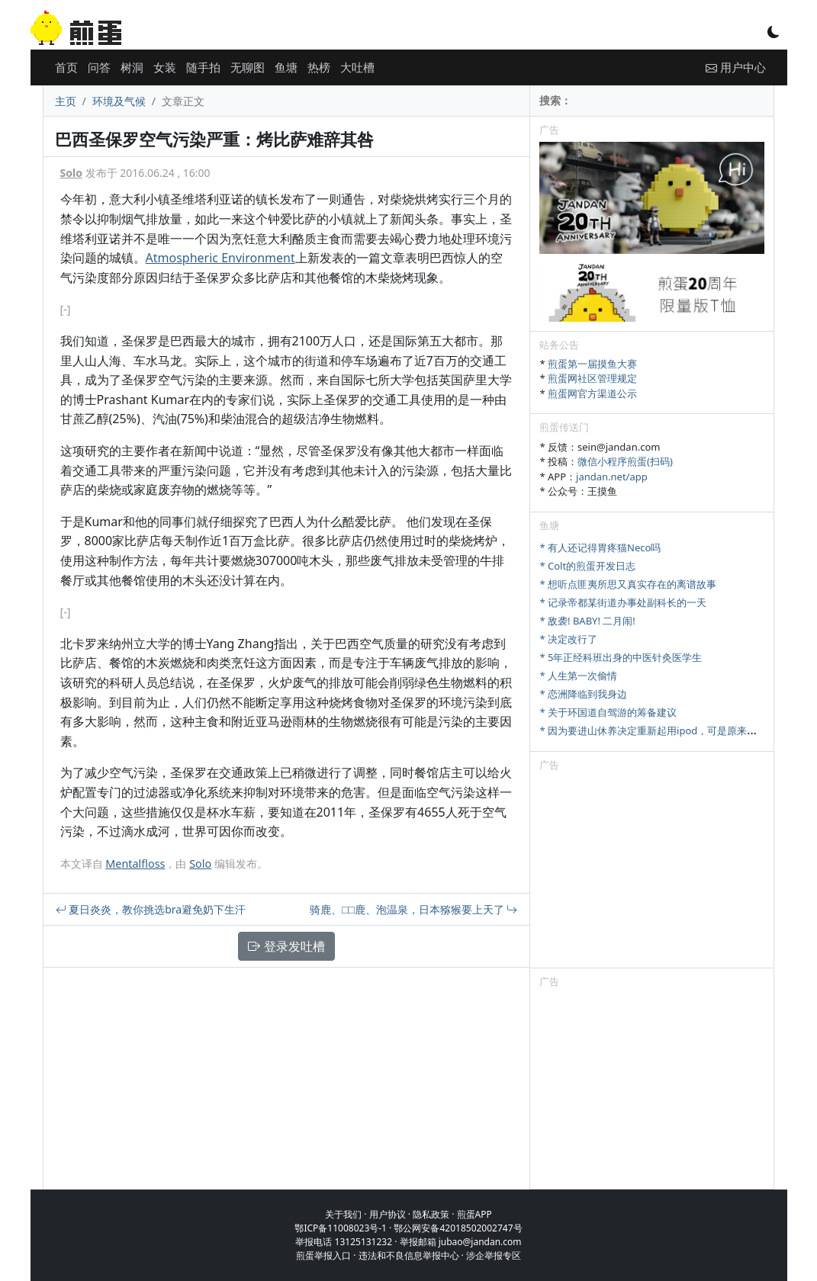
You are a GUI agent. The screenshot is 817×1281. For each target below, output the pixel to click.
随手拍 (203, 67)
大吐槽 (357, 67)
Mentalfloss (135, 863)
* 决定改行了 (568, 639)
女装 (164, 67)
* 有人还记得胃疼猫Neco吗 (600, 547)
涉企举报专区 (493, 1255)
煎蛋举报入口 (323, 1255)
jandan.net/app (612, 476)
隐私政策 (431, 1214)
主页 (65, 101)
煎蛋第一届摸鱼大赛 (592, 364)
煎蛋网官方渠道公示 (592, 393)
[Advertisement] (652, 872)
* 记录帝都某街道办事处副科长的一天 (622, 602)
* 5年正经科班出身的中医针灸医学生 (620, 657)
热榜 (318, 67)
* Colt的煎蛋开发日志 (587, 566)
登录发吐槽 (286, 946)
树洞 (132, 67)
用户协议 (387, 1214)
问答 (99, 67)
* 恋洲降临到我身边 (583, 694)
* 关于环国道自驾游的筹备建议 (608, 712)
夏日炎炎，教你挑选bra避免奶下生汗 (151, 909)
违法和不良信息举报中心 (409, 1255)
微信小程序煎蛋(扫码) (625, 461)
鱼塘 (286, 67)
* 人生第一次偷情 (578, 675)
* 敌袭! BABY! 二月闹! (587, 621)
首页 (66, 67)
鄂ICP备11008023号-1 (340, 1228)
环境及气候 (119, 101)
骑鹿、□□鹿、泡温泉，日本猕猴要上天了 (414, 909)
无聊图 (247, 67)
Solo (71, 172)
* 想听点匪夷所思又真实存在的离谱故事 (627, 584)
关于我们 (343, 1214)
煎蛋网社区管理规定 (592, 378)
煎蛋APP (474, 1214)
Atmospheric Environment (220, 257)
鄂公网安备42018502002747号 (458, 1228)
